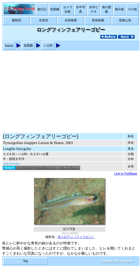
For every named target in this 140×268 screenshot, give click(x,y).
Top (25, 261)
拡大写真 (69, 229)
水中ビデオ (93, 9)
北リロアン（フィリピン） (76, 237)
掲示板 (119, 9)
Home (9, 46)
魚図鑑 (54, 9)
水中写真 (80, 9)
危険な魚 (125, 20)
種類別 (16, 20)
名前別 (43, 20)
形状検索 (98, 20)
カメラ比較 (67, 9)
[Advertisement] (70, 89)
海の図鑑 (106, 9)
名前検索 (71, 20)
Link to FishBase (125, 173)
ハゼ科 (48, 45)
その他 (132, 9)
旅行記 (42, 9)
